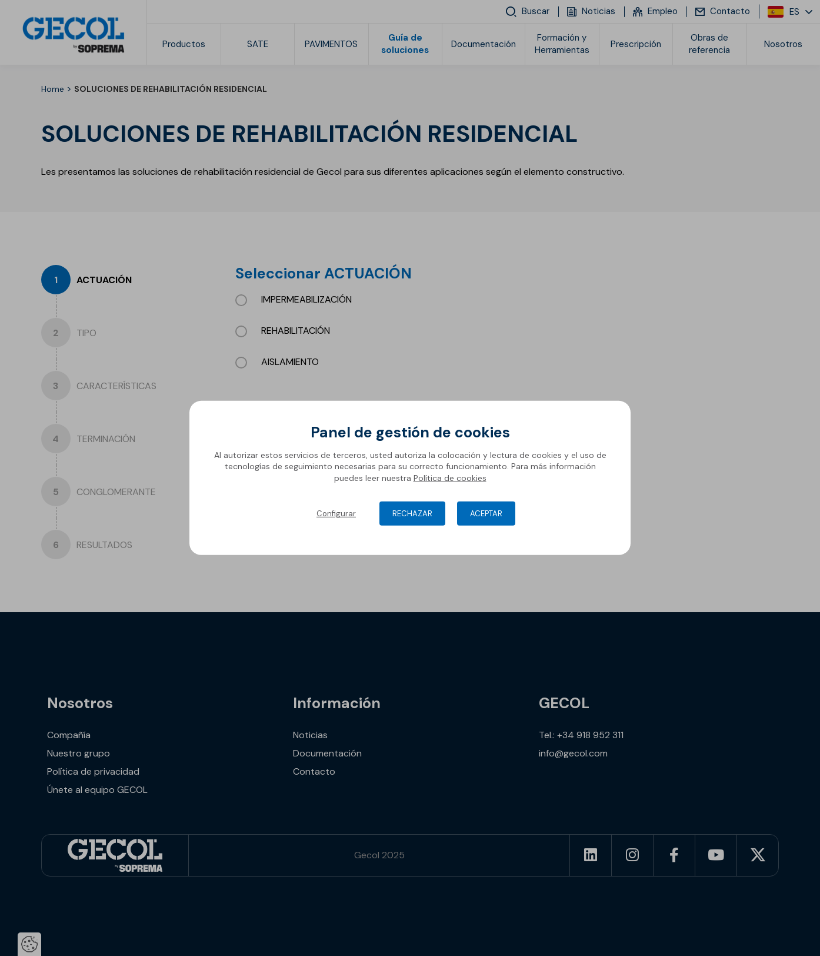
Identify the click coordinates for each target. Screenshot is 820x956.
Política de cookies (450, 478)
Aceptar (486, 514)
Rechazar (412, 514)
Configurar (336, 514)
